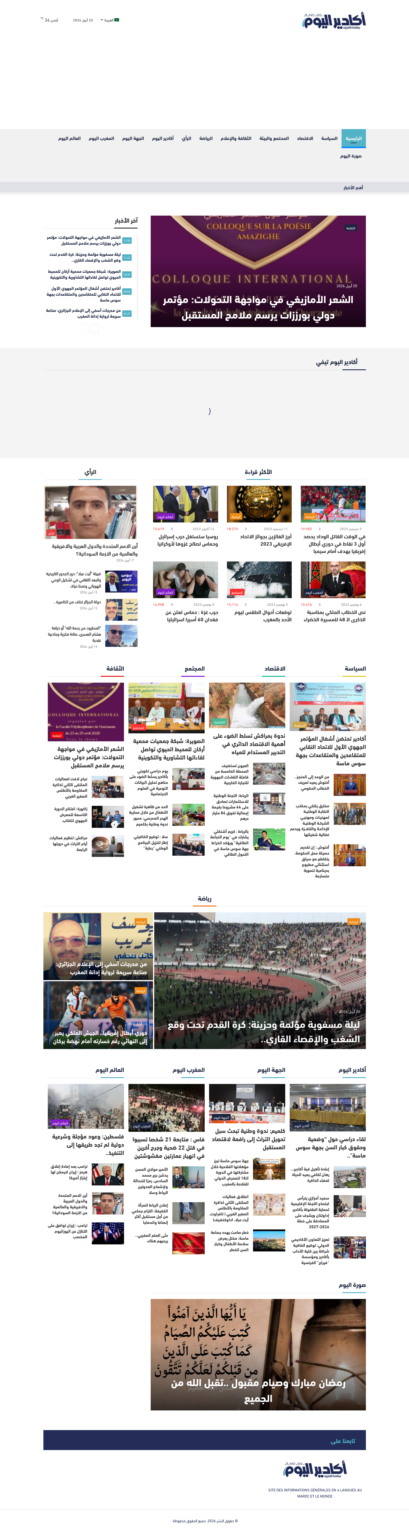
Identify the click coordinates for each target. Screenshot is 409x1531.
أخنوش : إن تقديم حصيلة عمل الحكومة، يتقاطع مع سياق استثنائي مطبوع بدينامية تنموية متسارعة (311, 861)
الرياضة (206, 137)
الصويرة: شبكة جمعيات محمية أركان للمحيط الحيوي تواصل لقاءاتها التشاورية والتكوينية (169, 748)
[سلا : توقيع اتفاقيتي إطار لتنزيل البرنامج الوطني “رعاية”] (188, 845)
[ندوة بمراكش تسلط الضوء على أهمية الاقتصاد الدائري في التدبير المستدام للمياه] (247, 705)
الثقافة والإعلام (236, 137)
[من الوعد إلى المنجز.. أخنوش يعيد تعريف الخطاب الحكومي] (350, 785)
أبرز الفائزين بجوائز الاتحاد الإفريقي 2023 (266, 539)
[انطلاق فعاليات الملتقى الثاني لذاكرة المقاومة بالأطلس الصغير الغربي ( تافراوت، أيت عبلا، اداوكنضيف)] (269, 1205)
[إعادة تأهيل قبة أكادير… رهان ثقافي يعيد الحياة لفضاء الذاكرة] (350, 1177)
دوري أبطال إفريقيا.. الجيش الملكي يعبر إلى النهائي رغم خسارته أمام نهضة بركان (100, 1036)
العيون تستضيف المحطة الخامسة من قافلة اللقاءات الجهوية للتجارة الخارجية (230, 774)
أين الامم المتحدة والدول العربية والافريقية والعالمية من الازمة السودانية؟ (95, 549)
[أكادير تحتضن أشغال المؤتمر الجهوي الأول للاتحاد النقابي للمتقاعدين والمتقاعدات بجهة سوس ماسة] (328, 707)
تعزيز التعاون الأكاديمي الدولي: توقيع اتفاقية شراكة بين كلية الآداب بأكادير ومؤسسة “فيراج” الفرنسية (310, 1250)
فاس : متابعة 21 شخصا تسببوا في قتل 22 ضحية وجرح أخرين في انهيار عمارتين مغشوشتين (169, 1146)
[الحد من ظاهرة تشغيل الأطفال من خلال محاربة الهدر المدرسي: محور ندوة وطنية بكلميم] (188, 815)
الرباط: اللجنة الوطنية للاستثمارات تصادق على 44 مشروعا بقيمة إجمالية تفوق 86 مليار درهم (230, 806)
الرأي (186, 137)
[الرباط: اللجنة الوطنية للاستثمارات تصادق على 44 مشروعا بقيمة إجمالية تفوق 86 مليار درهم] (269, 804)
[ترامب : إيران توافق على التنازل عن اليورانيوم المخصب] (108, 1233)
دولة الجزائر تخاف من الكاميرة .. (77, 601)
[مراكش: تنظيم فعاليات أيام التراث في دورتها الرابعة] (108, 846)
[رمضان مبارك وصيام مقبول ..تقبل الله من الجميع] (258, 1354)
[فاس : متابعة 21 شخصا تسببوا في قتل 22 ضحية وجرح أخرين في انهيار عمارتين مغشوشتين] (166, 1108)
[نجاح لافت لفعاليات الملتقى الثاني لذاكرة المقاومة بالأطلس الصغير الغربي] (108, 787)
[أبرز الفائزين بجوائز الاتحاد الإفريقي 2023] (259, 504)
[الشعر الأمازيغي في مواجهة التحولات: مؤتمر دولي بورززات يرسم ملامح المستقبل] (258, 271)
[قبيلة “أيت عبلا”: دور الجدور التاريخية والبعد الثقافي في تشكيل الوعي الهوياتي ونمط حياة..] (121, 582)
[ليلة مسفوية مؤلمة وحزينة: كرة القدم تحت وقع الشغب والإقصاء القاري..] (260, 980)
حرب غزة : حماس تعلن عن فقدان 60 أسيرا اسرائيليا (191, 615)
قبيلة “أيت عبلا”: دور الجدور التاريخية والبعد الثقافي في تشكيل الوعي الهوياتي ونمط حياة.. (73, 579)
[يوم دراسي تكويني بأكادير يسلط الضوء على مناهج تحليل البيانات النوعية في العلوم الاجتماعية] (188, 779)
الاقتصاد (305, 137)
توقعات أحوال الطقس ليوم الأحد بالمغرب (263, 615)
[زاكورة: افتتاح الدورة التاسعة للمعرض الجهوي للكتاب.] (108, 817)
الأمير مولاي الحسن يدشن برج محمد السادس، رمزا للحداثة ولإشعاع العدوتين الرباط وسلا (150, 1180)
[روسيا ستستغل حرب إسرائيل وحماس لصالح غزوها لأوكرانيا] (185, 504)
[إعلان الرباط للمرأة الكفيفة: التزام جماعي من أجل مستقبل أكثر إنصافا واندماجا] (188, 1213)
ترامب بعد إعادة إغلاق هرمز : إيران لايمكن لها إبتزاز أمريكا (69, 1171)
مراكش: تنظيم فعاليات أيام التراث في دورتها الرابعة (68, 843)
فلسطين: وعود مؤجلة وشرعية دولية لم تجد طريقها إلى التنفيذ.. (88, 1144)
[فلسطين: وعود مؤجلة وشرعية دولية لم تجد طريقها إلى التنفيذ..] (86, 1106)
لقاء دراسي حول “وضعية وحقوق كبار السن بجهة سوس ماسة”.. (331, 1146)
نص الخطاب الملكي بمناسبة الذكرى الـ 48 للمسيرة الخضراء (335, 615)
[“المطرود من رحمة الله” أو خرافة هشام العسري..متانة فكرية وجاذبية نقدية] (121, 636)
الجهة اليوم (133, 137)
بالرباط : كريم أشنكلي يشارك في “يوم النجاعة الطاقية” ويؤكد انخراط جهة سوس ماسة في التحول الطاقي (229, 842)
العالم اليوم (69, 137)
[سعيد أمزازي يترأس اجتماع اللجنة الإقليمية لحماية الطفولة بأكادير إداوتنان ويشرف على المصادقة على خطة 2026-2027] (350, 1206)
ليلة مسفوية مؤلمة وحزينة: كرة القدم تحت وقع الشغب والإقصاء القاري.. (261, 1030)
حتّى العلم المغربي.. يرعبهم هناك (151, 1238)
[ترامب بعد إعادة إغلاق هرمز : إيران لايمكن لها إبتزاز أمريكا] (108, 1174)
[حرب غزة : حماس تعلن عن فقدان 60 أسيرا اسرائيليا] (185, 579)
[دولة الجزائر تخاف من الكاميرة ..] (121, 610)
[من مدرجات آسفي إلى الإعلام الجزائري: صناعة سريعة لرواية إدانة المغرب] (98, 946)
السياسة (329, 137)
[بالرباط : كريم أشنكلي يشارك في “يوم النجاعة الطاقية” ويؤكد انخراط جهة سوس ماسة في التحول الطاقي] (269, 839)
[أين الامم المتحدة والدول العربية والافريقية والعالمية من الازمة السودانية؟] (90, 512)
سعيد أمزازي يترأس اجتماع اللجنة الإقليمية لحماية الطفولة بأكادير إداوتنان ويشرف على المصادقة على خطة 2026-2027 (310, 1212)
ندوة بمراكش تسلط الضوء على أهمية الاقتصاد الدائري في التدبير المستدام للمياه (249, 743)
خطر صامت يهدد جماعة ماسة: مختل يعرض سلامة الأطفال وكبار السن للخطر (230, 1240)
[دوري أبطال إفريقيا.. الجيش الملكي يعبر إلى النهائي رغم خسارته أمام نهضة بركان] (98, 1015)
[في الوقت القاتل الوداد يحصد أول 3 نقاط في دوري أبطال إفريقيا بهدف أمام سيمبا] (333, 504)
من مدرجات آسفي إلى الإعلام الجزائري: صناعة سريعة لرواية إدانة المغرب (101, 967)
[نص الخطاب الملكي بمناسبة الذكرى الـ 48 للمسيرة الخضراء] (333, 579)
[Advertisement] (204, 85)
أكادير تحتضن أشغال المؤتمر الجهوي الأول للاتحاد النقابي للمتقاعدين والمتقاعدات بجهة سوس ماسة (331, 750)
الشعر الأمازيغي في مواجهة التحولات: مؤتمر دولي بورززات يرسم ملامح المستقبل (258, 305)
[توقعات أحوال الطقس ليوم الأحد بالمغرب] (259, 579)
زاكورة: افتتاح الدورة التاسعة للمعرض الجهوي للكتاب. (70, 814)
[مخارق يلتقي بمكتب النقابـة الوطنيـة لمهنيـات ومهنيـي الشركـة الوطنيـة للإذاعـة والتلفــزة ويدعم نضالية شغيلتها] (350, 814)
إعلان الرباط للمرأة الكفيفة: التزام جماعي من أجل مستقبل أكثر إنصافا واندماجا (150, 1213)
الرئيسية (354, 137)
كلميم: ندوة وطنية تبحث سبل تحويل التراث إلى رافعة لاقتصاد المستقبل (248, 1138)
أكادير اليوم (163, 137)
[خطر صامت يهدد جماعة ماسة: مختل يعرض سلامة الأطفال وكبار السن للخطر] (269, 1240)
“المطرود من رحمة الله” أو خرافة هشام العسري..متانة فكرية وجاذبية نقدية (74, 634)
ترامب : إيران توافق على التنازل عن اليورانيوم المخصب (67, 1230)
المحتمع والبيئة (274, 137)
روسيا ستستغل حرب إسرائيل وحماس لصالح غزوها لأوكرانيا (187, 539)
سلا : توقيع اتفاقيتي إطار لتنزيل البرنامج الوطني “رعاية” (151, 842)
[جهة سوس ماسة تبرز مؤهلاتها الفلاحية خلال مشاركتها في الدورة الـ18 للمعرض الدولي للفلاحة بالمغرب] (269, 1169)
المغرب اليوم (101, 137)
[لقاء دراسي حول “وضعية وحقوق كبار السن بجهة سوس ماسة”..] (328, 1107)
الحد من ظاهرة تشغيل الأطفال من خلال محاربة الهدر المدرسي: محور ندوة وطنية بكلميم (148, 815)
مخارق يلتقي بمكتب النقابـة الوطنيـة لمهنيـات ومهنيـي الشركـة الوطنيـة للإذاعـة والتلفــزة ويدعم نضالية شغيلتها (309, 820)
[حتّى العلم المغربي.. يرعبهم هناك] (188, 1243)
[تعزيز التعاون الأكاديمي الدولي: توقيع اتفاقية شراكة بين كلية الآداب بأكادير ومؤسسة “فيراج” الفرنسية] (350, 1247)
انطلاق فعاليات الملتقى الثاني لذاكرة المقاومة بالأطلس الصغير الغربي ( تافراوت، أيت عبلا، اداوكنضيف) (229, 1207)
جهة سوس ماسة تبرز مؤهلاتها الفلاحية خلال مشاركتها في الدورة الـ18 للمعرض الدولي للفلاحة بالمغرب (230, 1172)
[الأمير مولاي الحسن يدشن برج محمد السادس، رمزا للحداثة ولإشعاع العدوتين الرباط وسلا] (188, 1177)
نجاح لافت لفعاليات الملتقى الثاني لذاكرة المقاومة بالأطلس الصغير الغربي (69, 787)
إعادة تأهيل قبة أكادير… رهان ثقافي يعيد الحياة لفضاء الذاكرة (310, 1174)
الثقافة (350, 227)
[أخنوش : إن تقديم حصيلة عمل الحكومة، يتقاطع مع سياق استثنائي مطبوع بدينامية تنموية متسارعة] (350, 855)
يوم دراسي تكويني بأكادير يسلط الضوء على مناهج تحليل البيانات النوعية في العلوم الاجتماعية (148, 782)
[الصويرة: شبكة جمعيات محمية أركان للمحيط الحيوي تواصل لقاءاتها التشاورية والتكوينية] (166, 708)
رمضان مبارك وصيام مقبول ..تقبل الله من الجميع (258, 1389)
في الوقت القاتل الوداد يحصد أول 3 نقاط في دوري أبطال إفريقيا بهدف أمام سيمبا (334, 543)
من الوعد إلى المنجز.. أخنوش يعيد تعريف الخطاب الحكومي (311, 782)
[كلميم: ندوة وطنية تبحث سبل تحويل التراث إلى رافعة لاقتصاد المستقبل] (247, 1104)
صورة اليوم (351, 155)
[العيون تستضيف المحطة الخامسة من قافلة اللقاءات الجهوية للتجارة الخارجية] (269, 774)
